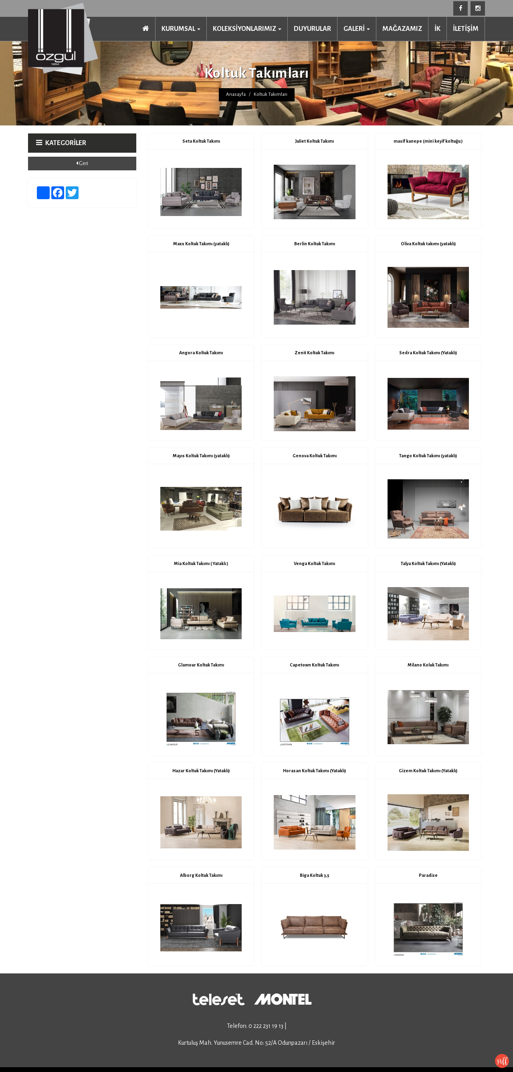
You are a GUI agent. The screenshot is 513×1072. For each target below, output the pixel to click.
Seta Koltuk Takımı (201, 141)
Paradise (428, 875)
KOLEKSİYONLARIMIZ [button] (247, 28)
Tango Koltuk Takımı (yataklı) (428, 455)
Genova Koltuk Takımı (315, 455)
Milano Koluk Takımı (428, 664)
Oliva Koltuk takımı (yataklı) (428, 243)
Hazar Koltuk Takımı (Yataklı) (201, 770)
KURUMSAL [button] (181, 28)
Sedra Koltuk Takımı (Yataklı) (428, 352)
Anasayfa (236, 94)
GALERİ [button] (356, 28)
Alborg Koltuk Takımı (201, 875)
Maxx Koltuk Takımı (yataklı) (201, 243)
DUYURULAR (312, 28)
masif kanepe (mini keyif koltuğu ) (428, 141)
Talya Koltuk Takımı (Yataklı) (428, 563)
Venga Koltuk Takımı (314, 563)
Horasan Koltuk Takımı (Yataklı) (314, 770)
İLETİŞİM (466, 28)
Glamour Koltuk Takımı (201, 664)
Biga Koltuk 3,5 (314, 875)
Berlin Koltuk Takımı (314, 243)
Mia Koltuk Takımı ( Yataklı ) (201, 563)
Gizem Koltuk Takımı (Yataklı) (428, 770)
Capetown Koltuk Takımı (314, 664)
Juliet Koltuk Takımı (314, 141)
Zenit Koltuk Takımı (314, 352)
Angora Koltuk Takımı (201, 352)
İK (437, 28)
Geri (82, 163)
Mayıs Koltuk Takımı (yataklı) (201, 455)
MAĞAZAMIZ (402, 28)
